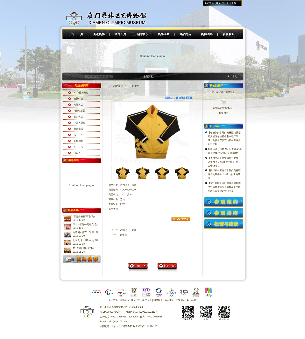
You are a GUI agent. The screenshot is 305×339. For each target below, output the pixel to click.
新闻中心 (142, 34)
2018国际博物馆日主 (83, 248)
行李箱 (123, 234)
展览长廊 (120, 34)
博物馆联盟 (79, 110)
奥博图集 (207, 34)
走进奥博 (99, 34)
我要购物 (223, 112)
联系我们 (220, 3)
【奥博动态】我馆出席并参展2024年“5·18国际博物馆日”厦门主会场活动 (224, 161)
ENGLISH (232, 3)
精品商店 (185, 34)
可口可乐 (78, 152)
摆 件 (78, 134)
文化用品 (78, 140)
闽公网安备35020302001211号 (141, 311)
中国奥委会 (79, 122)
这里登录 (230, 92)
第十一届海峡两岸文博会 (85, 224)
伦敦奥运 (78, 104)
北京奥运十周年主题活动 (85, 240)
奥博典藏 (163, 34)
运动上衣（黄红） (129, 230)
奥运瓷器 (78, 128)
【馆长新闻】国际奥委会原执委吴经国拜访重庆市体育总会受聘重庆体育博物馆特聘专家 (224, 187)
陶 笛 (78, 146)
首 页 (77, 34)
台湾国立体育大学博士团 (85, 232)
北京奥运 (78, 116)
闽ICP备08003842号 (110, 311)
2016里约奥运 (81, 92)
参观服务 (228, 34)
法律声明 (180, 300)
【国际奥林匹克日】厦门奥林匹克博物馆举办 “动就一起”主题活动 (224, 174)
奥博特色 (78, 98)
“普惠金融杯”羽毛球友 (84, 216)
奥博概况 (124, 300)
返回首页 (113, 300)
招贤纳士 (158, 300)
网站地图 (191, 300)
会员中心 (209, 3)
